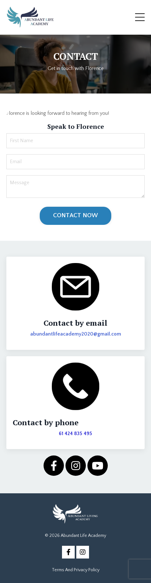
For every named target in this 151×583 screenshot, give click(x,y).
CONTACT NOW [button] (75, 215)
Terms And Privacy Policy (76, 570)
